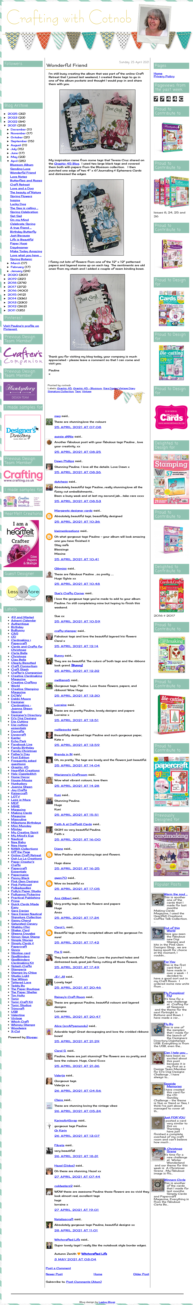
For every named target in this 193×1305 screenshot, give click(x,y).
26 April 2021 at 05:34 (77, 1111)
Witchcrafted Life (67, 1239)
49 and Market (22, 617)
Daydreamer (19, 247)
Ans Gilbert (63, 898)
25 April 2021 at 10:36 (77, 521)
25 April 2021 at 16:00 (77, 839)
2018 (12, 282)
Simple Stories (22, 940)
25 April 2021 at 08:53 (77, 501)
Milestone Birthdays (26, 822)
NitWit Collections (24, 848)
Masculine (18, 819)
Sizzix (15, 949)
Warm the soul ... (176, 894)
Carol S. (60, 1050)
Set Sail (16, 216)
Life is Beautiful (21, 239)
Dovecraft (18, 734)
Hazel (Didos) (64, 1165)
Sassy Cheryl (21, 920)
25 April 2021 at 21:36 (77, 1066)
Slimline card (20, 953)
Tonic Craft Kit (22, 1001)
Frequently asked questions (23, 762)
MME (15, 806)
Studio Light (20, 975)
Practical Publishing (25, 897)
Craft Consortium (24, 666)
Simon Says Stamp (25, 936)
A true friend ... (21, 227)
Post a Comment (58, 1268)
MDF (15, 803)
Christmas (18, 656)
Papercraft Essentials (19, 870)
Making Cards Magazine (21, 814)
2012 (12, 306)
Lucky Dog (18, 204)
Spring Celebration (24, 211)
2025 (13, 113)
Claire (59, 1100)
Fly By (168, 1024)
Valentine (18, 1015)
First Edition (20, 757)
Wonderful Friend (23, 172)
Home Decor (20, 777)
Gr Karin (60, 1130)
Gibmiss (60, 568)
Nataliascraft (63, 1219)
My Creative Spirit (24, 832)
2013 (12, 302)
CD (13, 636)
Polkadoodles (21, 887)
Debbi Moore (21, 698)
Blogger (32, 1037)
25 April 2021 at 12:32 (77, 670)
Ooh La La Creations (26, 858)
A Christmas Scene (173, 1150)
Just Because (20, 235)
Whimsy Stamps (23, 1024)
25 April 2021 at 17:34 (76, 917)
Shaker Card (20, 930)
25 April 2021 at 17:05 (77, 888)
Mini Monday (21, 825)
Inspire (15, 200)
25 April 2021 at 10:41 (76, 559)
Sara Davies (20, 910)
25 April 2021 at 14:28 (77, 785)
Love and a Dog (22, 188)
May (14, 156)
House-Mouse (21, 780)
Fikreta (59, 1145)
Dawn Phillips (64, 461)
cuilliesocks (62, 729)
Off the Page (20, 852)
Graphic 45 (20, 767)
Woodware (18, 1028)
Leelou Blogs (107, 1302)
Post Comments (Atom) (84, 1281)
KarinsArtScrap (65, 1120)
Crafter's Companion (26, 672)
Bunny (59, 655)
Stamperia (18, 969)
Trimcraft (17, 1008)
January (17, 271)
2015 (13, 294)
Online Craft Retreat (26, 855)
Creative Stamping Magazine (24, 690)
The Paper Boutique (25, 988)
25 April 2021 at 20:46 (77, 987)
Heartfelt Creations (25, 770)
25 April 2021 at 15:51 (76, 814)
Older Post (141, 1274)
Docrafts (17, 731)
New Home (19, 845)
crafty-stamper (65, 630)
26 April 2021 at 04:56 (77, 1090)
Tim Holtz (18, 995)
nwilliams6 (62, 680)
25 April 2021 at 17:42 (76, 942)
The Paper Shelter (24, 992)
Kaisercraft (19, 793)
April (15, 160)
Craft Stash (20, 669)
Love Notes (18, 176)
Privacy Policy (164, 76)
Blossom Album (21, 164)
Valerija (59, 1075)
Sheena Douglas (23, 933)
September (19, 141)
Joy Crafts (19, 790)
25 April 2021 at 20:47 (77, 1016)
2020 (13, 274)
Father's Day (20, 754)
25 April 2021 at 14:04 (77, 765)
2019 (13, 278)
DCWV (16, 695)
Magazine (18, 809)
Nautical (17, 838)
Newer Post (54, 1274)
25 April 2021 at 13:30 (77, 695)
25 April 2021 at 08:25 (77, 451)
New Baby (18, 842)
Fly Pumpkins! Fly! (174, 994)
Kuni (57, 795)
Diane (58, 848)
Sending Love (20, 168)
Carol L (59, 927)
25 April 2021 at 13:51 (76, 720)
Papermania (20, 874)
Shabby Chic (20, 926)
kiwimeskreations (66, 530)
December (19, 129)
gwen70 (60, 877)
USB (14, 1011)
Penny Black (20, 878)
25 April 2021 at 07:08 (77, 427)
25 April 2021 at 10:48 (77, 583)
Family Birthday (22, 747)
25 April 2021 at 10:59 (77, 621)
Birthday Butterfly (23, 231)
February (18, 267)
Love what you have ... (26, 255)
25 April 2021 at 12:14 (76, 646)
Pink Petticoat (21, 884)
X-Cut (15, 1031)
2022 (13, 121)
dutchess (61, 481)
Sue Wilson (19, 979)
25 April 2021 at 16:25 (77, 868)
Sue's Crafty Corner (69, 593)
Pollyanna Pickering (25, 894)
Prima (15, 900)
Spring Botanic (21, 259)
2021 (12, 125)
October (17, 137)
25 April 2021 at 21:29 (77, 1041)
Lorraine (60, 704)
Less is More (21, 799)
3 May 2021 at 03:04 (75, 1259)
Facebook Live (21, 744)
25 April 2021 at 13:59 (77, 744)
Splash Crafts (21, 966)
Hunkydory (19, 783)
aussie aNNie (64, 436)
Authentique (20, 623)
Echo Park (18, 741)
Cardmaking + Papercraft (21, 641)
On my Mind (19, 219)
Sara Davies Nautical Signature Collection (26, 915)
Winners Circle (175, 1179)
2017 (12, 286)
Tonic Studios (21, 1005)
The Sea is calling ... (24, 208)
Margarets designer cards (73, 510)
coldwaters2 (63, 1185)
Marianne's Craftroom (70, 774)
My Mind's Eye (22, 835)
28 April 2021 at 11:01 (76, 1230)
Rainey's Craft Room (69, 997)
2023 (13, 117)
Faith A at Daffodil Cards (73, 824)
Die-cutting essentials (19, 726)
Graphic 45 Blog (66, 163)
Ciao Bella (18, 659)
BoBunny (18, 630)
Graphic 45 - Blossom (87, 388)
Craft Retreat (20, 184)
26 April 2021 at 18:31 (76, 1156)
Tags (78, 391)
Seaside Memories (173, 1085)
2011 (12, 310)
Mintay (16, 829)
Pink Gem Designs (24, 881)
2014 (12, 298)
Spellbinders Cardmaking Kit (22, 961)
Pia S (58, 951)
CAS (14, 633)
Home (98, 1274)
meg (57, 416)
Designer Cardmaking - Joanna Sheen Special (21, 706)
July (14, 149)
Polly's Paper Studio (26, 891)
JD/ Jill (59, 976)
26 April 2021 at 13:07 (77, 1135)
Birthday (17, 627)
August (16, 145)
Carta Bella (19, 653)
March (16, 263)
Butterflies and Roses (26, 180)
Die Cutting (19, 721)
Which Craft (20, 1021)
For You (169, 961)
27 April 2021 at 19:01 (76, 1209)
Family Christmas (24, 750)
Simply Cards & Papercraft (22, 945)
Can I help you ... (176, 1052)
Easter (16, 737)
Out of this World (172, 929)
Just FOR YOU (174, 1117)
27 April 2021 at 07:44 (77, 1176)
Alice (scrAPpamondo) (71, 1025)
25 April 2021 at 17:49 (77, 967)
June (15, 153)
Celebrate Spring (22, 223)
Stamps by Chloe (24, 972)
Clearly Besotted (23, 662)
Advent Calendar (23, 620)
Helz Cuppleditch (23, 773)
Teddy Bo (18, 985)
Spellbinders (20, 956)
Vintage (16, 1018)
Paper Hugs (18, 243)
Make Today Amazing (26, 251)
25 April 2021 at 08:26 (77, 472)
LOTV (15, 796)
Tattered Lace (21, 982)
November (19, 133)
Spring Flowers (21, 196)
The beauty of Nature (25, 192)
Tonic (15, 998)
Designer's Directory (26, 715)
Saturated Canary (24, 923)
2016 (13, 290)
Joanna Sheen (21, 786)
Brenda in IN (63, 754)
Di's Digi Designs (23, 718)
